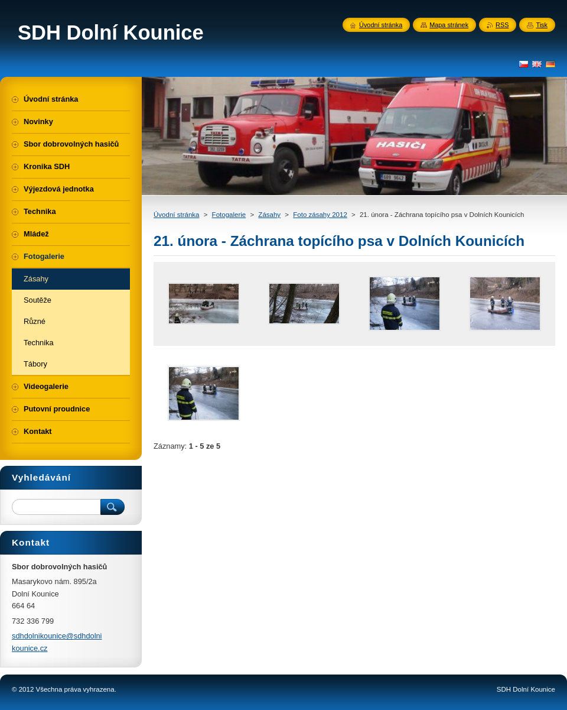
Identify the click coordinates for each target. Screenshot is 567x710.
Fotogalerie (229, 214)
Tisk (542, 24)
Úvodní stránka (176, 214)
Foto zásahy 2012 (320, 214)
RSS (502, 24)
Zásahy (269, 214)
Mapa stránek (448, 24)
